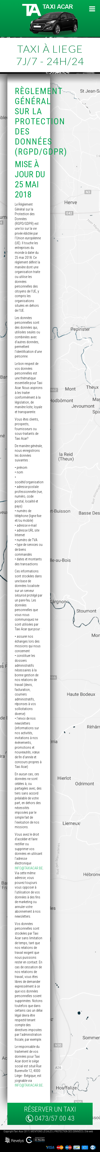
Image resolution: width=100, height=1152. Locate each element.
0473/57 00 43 (54, 1118)
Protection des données (68, 1131)
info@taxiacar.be (29, 868)
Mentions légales (42, 1131)
